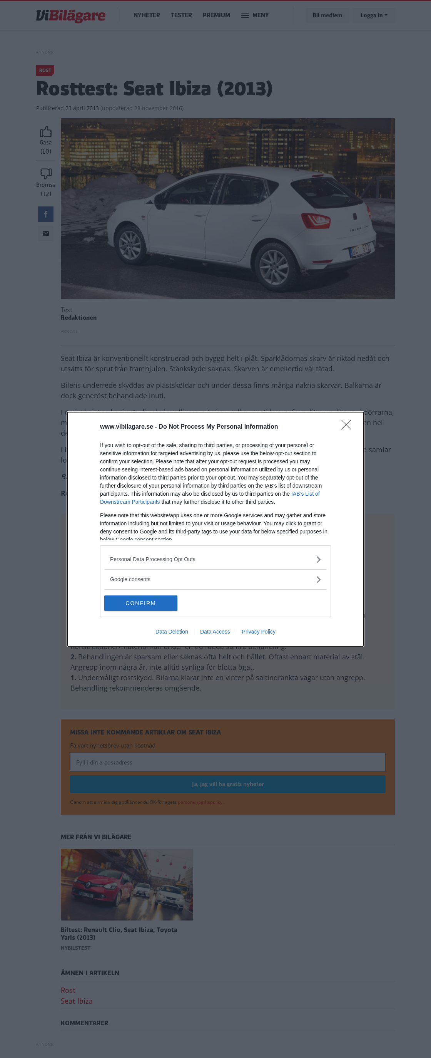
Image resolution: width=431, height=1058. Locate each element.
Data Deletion (171, 632)
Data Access (215, 632)
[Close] (348, 427)
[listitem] (215, 559)
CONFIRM (140, 603)
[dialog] (215, 529)
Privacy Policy (259, 632)
